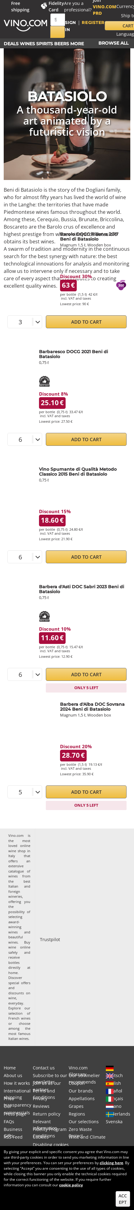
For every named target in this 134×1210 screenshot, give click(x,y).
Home (10, 1068)
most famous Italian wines (19, 1036)
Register (93, 22)
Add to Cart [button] (86, 322)
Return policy (46, 1114)
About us (13, 1075)
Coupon (77, 1083)
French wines (19, 1018)
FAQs (9, 1121)
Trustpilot (50, 939)
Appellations (82, 1098)
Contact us (44, 1068)
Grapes (76, 1106)
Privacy (40, 1098)
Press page (15, 1114)
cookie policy (71, 1185)
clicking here (111, 1162)
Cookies (41, 1137)
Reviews (41, 1106)
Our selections (84, 1121)
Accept (123, 1199)
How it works (17, 1083)
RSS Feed (13, 1137)
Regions (77, 1114)
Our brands (81, 1091)
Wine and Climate (87, 1137)
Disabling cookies (51, 1145)
